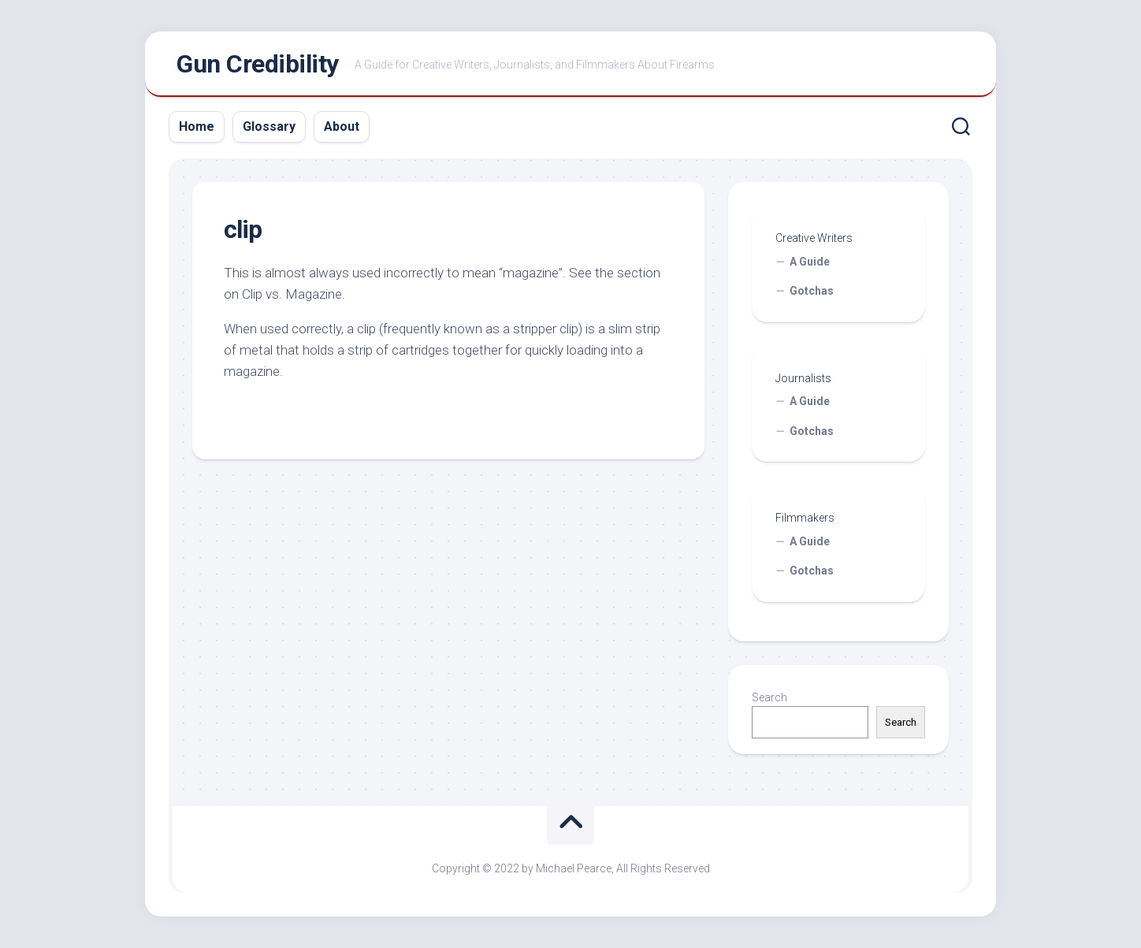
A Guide (810, 261)
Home (196, 126)
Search (769, 697)
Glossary (269, 126)
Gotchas (812, 290)
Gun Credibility (258, 64)
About (341, 126)
